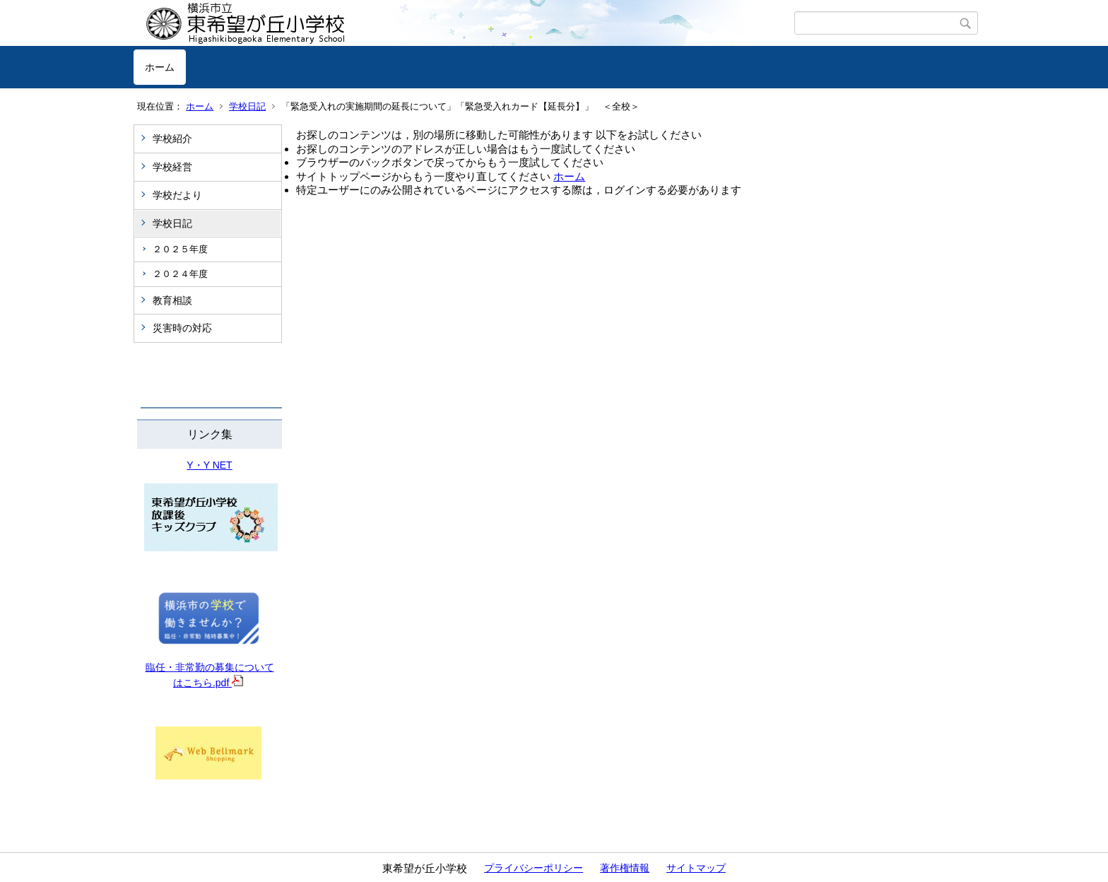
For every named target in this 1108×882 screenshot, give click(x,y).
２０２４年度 (180, 274)
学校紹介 (172, 138)
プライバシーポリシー (533, 868)
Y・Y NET (209, 465)
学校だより (177, 195)
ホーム (160, 67)
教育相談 (172, 300)
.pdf (228, 682)
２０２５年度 (180, 249)
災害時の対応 (182, 328)
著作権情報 (624, 868)
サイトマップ (696, 868)
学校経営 (172, 166)
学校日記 (247, 106)
